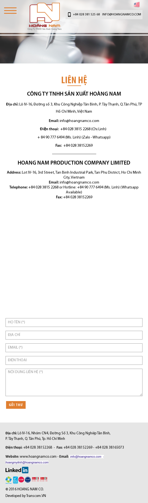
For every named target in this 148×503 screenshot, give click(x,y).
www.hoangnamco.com (38, 456)
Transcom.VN (36, 496)
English (137, 5)
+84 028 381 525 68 (86, 14)
